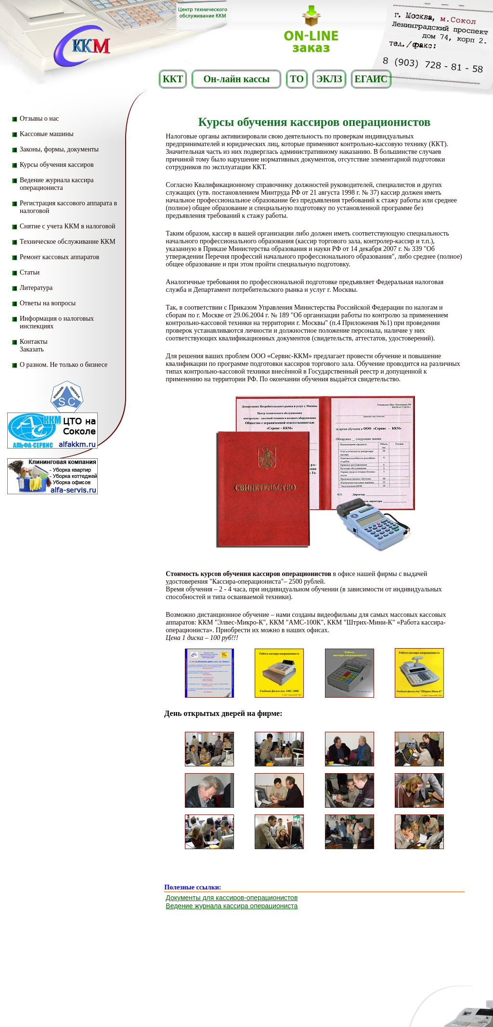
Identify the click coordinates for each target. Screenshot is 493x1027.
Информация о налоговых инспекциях (57, 322)
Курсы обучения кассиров (57, 164)
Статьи (29, 272)
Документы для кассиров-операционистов (232, 898)
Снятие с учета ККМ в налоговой (68, 226)
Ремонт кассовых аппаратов (59, 257)
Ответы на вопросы (48, 303)
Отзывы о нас (39, 118)
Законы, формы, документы (59, 149)
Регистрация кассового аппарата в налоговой (68, 207)
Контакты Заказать (34, 345)
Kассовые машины (47, 134)
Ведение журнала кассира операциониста (57, 183)
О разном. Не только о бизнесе (63, 364)
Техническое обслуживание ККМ (68, 241)
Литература (36, 287)
